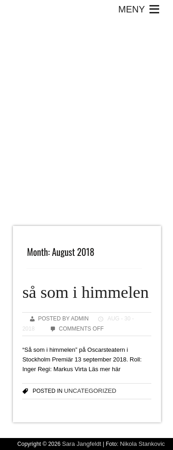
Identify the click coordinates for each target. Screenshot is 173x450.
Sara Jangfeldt (81, 443)
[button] (131, 9)
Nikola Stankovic (142, 443)
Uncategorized (90, 390)
